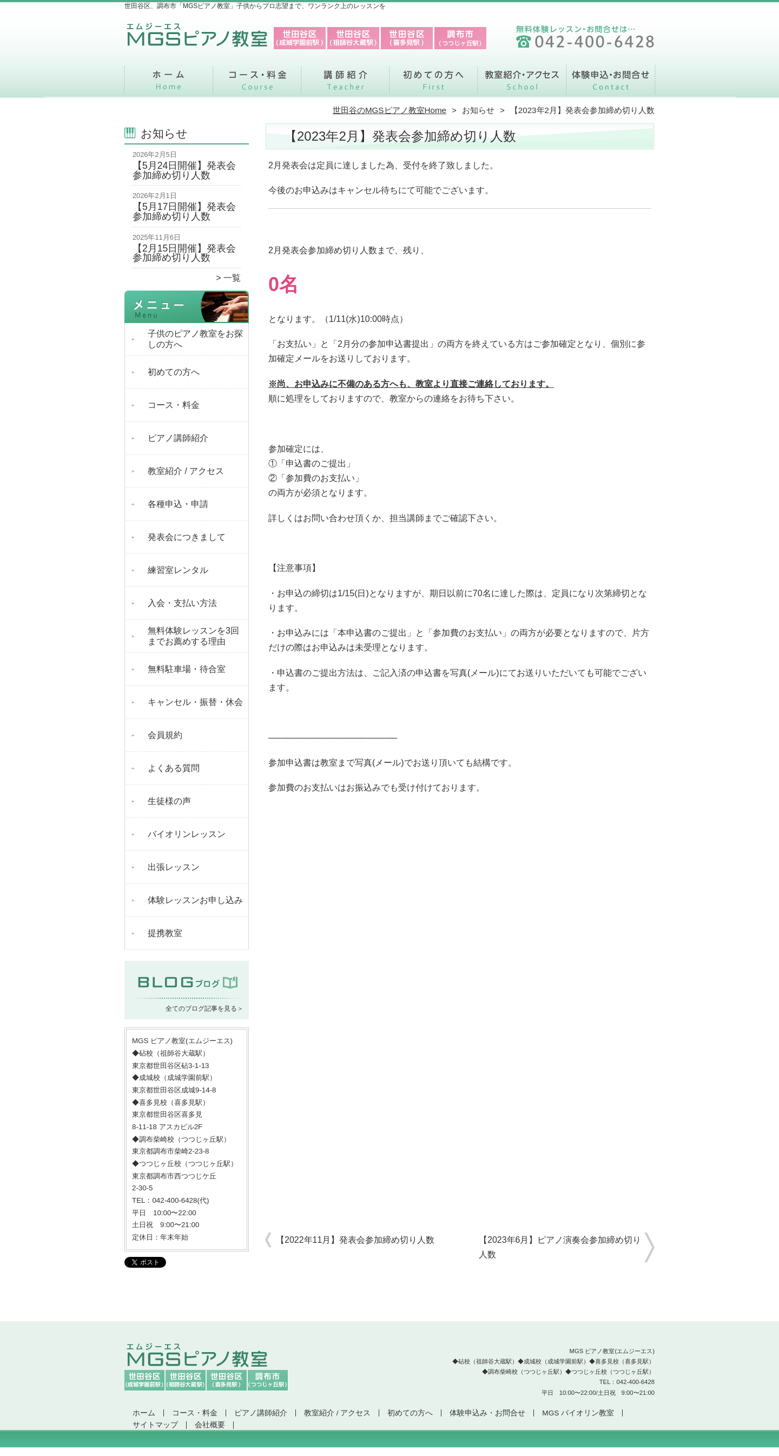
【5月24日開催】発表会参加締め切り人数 (184, 170)
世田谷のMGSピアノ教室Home (389, 110)
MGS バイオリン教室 (578, 1413)
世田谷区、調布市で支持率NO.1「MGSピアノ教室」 (388, 1451)
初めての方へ (434, 84)
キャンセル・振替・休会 (195, 702)
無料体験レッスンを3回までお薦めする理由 (193, 636)
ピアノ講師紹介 (345, 84)
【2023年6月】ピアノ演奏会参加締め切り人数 (560, 1247)
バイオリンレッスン (187, 834)
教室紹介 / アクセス (522, 84)
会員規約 (165, 735)
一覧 (232, 277)
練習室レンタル (178, 570)
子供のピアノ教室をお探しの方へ (195, 339)
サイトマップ (155, 1425)
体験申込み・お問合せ (610, 84)
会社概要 (210, 1425)
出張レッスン (174, 867)
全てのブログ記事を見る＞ (204, 1008)
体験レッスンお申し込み (195, 900)
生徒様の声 (169, 801)
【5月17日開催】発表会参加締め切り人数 (184, 211)
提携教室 (165, 933)
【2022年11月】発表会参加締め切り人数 (355, 1239)
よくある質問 (174, 768)
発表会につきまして (187, 537)
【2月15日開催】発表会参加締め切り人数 (184, 253)
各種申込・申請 (178, 504)
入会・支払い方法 (182, 603)
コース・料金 (257, 84)
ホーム (168, 84)
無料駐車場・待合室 (187, 669)
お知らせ (478, 110)
